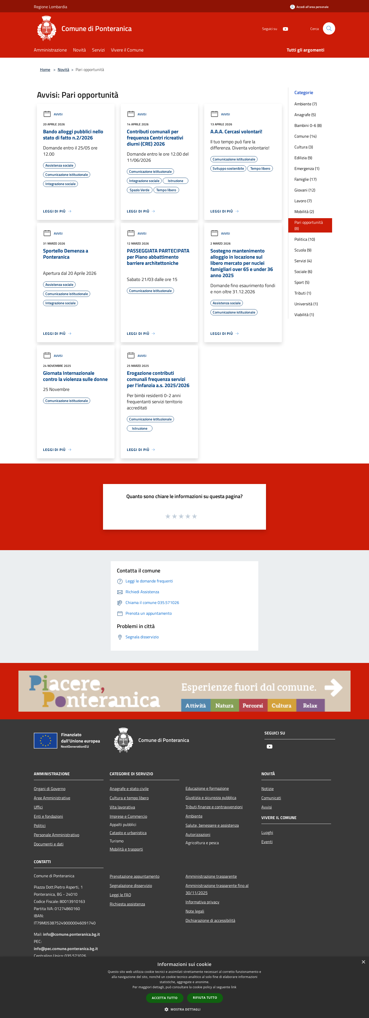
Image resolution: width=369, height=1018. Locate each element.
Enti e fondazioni (48, 816)
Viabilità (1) (304, 314)
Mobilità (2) (304, 211)
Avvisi (53, 114)
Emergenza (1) (306, 168)
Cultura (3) (303, 147)
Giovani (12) (304, 190)
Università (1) (306, 304)
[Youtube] (283, 28)
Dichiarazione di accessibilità (210, 920)
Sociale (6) (303, 271)
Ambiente (194, 816)
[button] (184, 1009)
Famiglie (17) (305, 179)
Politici (40, 825)
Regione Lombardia (50, 7)
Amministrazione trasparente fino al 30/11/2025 (217, 889)
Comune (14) (305, 136)
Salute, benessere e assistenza (212, 825)
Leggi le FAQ (120, 895)
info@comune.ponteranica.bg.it (71, 934)
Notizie (267, 788)
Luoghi (267, 832)
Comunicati (271, 798)
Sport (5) (301, 282)
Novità (63, 69)
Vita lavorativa (122, 807)
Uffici (38, 807)
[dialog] (184, 987)
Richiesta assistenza (127, 904)
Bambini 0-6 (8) (308, 125)
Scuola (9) (302, 250)
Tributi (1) (302, 293)
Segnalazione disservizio (131, 885)
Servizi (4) (303, 261)
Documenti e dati (49, 844)
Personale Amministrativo (56, 835)
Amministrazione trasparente (211, 876)
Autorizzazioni (198, 834)
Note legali (195, 911)
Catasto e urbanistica (128, 833)
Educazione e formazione (207, 788)
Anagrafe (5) (305, 115)
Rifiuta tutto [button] (205, 997)
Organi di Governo (49, 788)
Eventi (267, 842)
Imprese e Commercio (128, 816)
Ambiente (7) (305, 104)
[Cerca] (329, 28)
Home (45, 69)
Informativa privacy (202, 902)
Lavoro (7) (303, 201)
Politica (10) (304, 239)
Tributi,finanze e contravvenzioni (214, 807)
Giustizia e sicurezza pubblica (211, 797)
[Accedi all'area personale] (309, 7)
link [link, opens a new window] (234, 987)
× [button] (363, 962)
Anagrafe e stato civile (129, 788)
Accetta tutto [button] (165, 998)
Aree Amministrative (52, 798)
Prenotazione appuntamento (134, 876)
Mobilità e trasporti (126, 849)
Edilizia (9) (303, 158)
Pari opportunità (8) (308, 225)
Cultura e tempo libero (129, 798)
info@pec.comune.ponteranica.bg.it (66, 948)
